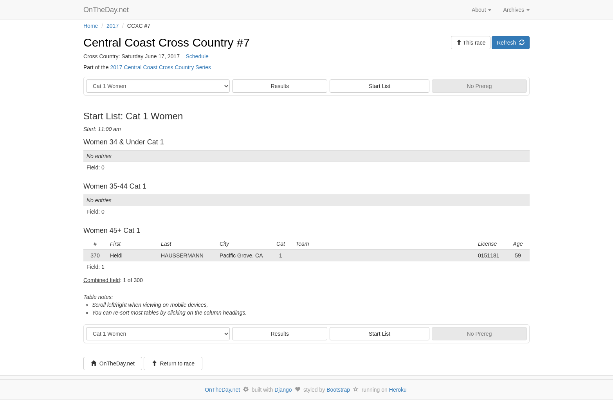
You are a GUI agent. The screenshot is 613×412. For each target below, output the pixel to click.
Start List (379, 86)
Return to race (173, 363)
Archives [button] (516, 10)
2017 (112, 26)
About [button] (481, 10)
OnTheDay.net (107, 10)
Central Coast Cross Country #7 (166, 42)
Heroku (398, 390)
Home (90, 26)
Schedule (197, 56)
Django (283, 390)
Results (279, 86)
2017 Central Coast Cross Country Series (160, 67)
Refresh (511, 43)
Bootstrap (338, 390)
